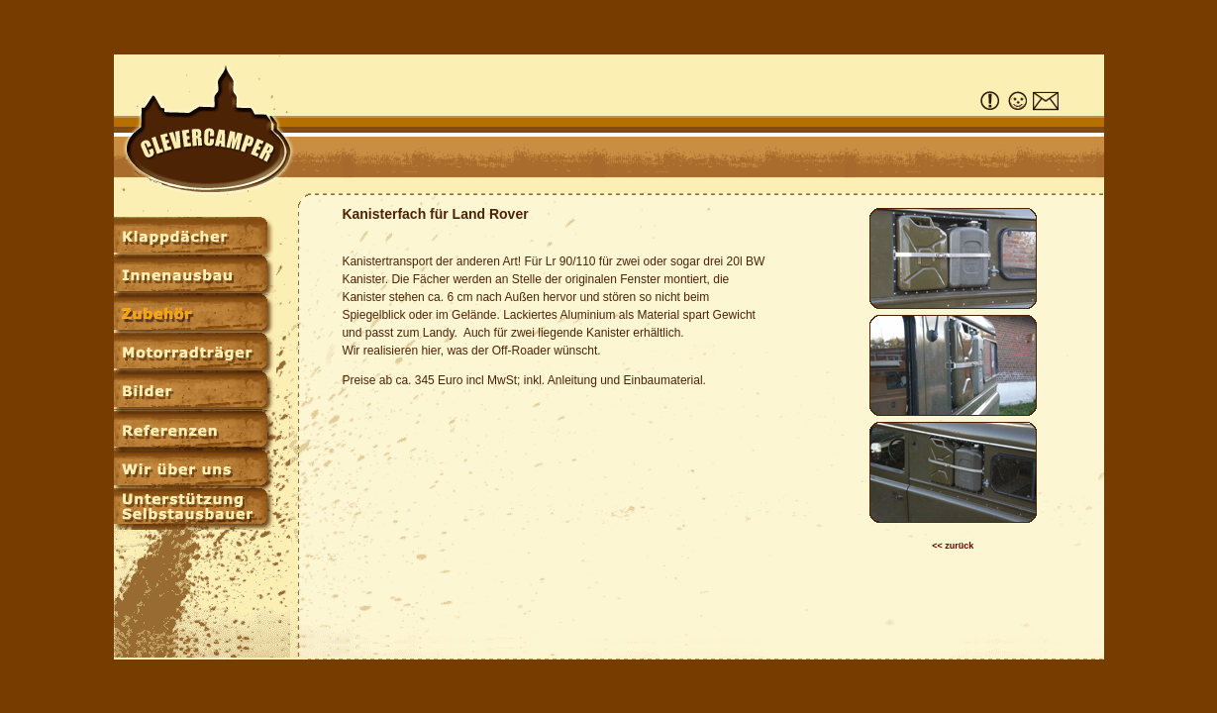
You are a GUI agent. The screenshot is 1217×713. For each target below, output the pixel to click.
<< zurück (952, 546)
